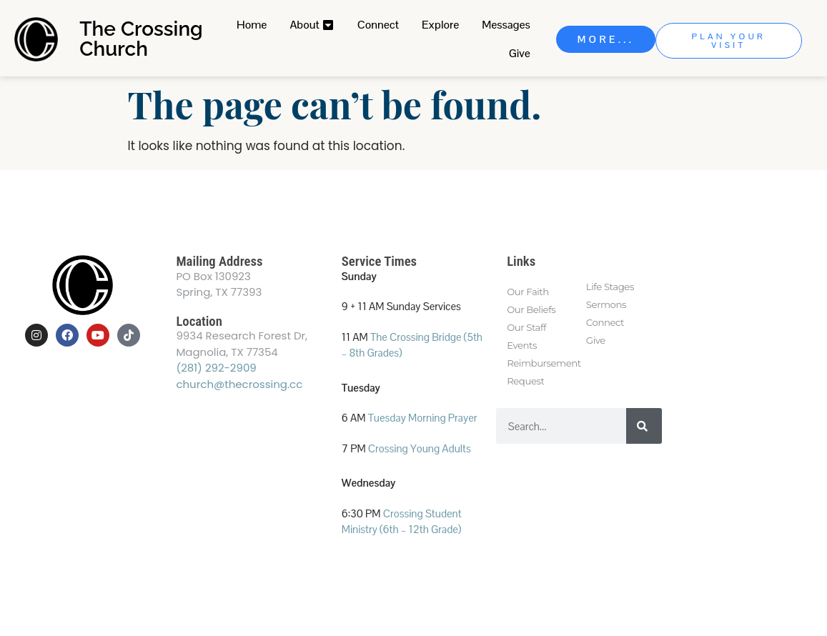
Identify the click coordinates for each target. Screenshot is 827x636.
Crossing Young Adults (419, 448)
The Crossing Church (140, 39)
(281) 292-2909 (216, 367)
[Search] (644, 426)
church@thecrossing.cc (239, 384)
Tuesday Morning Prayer (422, 417)
